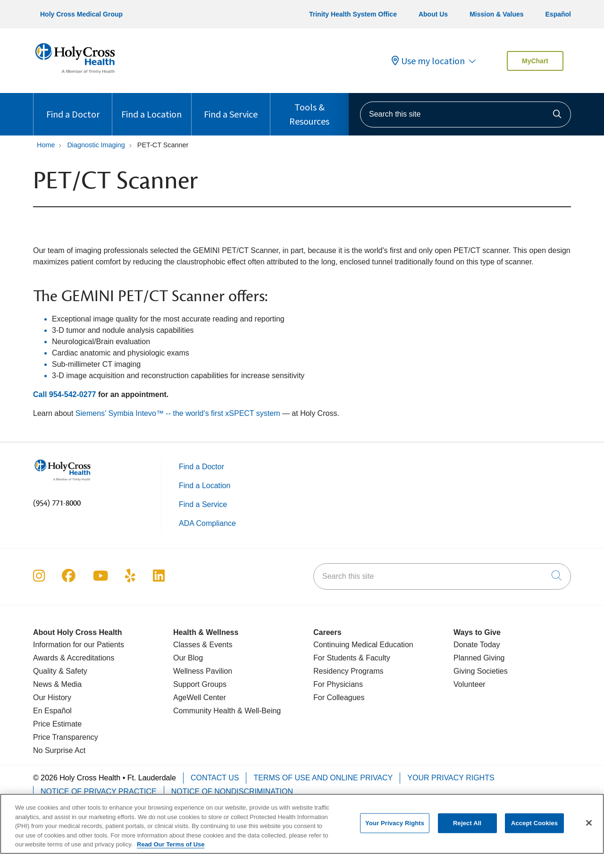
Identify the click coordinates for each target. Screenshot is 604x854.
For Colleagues (339, 697)
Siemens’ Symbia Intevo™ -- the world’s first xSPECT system (178, 413)
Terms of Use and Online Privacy (323, 778)
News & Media (57, 684)
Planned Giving (479, 658)
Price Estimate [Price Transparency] (57, 724)
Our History (52, 697)
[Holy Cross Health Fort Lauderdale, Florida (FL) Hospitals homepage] (75, 75)
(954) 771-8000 (57, 503)
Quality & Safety (60, 671)
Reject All (467, 829)
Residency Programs (348, 671)
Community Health (204, 711)
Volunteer (469, 684)
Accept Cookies (534, 829)
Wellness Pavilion (202, 671)
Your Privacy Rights (450, 778)
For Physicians (338, 684)
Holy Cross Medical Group (81, 14)
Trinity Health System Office (353, 14)
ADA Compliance (207, 523)
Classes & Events (202, 645)
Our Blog (188, 658)
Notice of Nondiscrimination (232, 791)
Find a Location (151, 106)
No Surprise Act (59, 750)
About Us (433, 14)
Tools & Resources (309, 110)
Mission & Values (496, 14)
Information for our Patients (78, 645)
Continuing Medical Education (363, 645)
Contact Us (215, 778)
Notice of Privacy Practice (99, 791)
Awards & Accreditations (73, 658)
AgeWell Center (199, 697)
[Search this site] (465, 114)
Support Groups (199, 684)
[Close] (589, 829)
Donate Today (476, 645)
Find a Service (230, 106)
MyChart (535, 61)
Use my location (428, 61)
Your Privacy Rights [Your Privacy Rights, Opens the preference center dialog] (394, 829)
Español (558, 14)
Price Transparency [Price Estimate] (65, 737)
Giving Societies (480, 671)
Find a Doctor (73, 106)
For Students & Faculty (351, 658)
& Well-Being (258, 711)
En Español (52, 711)
